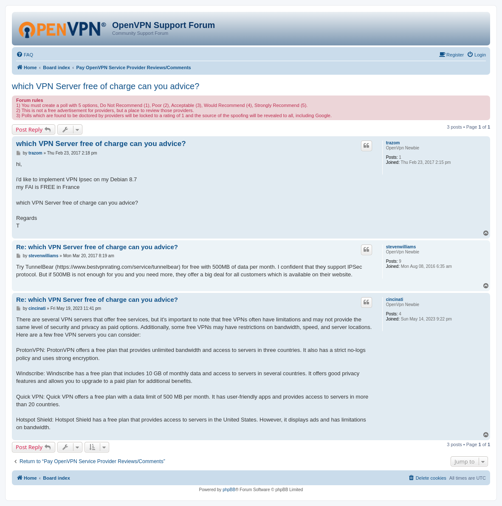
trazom (393, 143)
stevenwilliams (401, 247)
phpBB (229, 489)
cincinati (394, 299)
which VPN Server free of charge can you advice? (105, 86)
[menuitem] (24, 55)
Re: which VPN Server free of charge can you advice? (97, 246)
